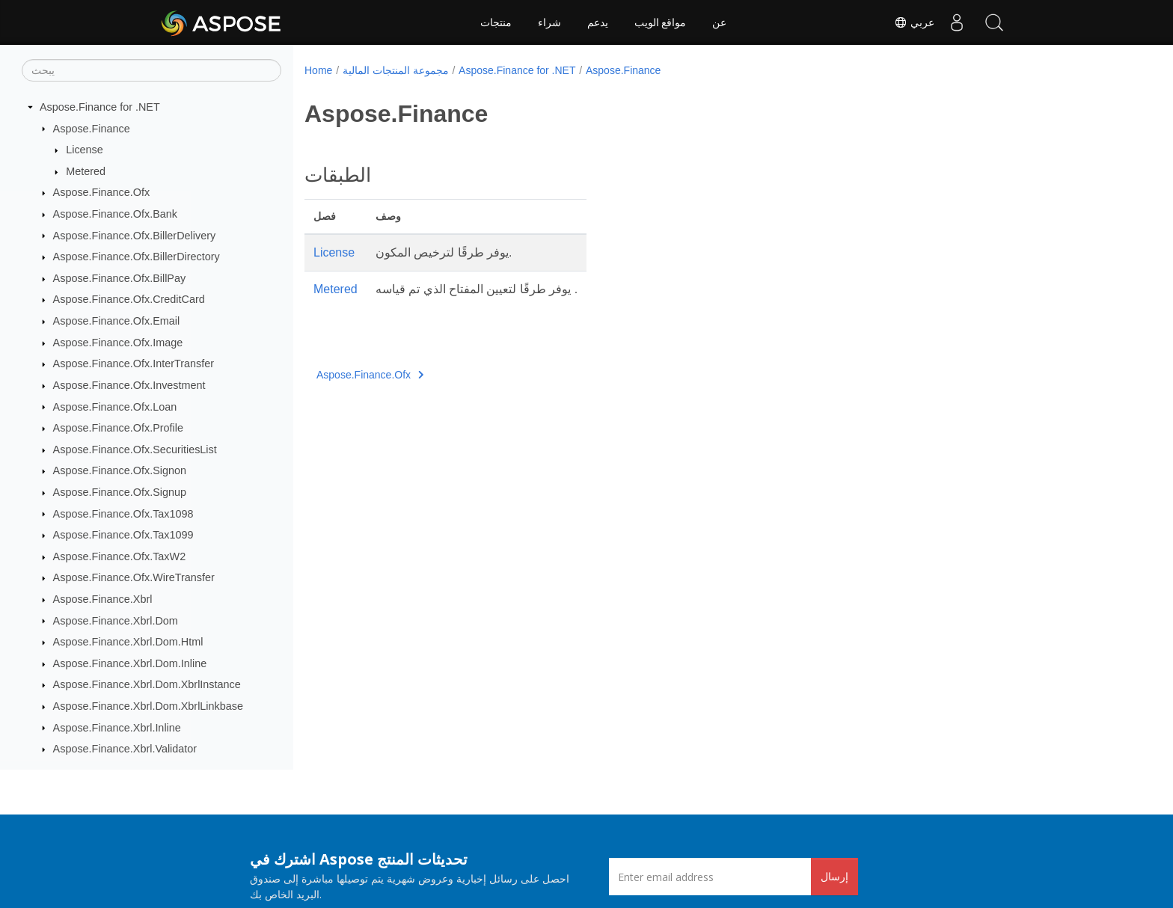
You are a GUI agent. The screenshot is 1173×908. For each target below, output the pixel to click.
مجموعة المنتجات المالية (396, 70)
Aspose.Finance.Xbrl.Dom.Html (128, 642)
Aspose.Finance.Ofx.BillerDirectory (136, 257)
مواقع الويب (660, 22)
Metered (85, 171)
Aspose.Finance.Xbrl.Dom (115, 621)
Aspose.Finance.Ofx (101, 192)
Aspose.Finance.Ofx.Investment (129, 385)
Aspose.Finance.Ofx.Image (118, 343)
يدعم (597, 22)
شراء (549, 22)
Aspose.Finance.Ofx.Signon (119, 470)
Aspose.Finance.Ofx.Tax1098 (123, 514)
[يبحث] (151, 70)
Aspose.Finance (91, 129)
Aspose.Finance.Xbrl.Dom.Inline (130, 663)
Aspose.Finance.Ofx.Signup (119, 492)
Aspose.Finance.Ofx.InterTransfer (133, 363)
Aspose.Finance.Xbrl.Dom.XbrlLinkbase (148, 706)
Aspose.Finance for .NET (100, 107)
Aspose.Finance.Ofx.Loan (115, 407)
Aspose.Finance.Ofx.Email (116, 321)
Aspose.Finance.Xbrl (103, 599)
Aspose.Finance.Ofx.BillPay (119, 278)
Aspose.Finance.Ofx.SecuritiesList (135, 449)
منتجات (496, 22)
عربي (914, 22)
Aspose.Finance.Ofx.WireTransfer (134, 577)
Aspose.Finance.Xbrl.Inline (117, 728)
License (84, 150)
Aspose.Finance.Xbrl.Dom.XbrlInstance (147, 684)
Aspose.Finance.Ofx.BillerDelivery (134, 236)
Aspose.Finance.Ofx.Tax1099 (123, 535)
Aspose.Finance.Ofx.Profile (118, 428)
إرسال (834, 876)
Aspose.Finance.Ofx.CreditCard (129, 299)
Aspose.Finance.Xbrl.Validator (125, 749)
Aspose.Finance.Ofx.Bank (115, 214)
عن (719, 22)
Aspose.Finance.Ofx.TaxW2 (119, 556)
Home (318, 70)
